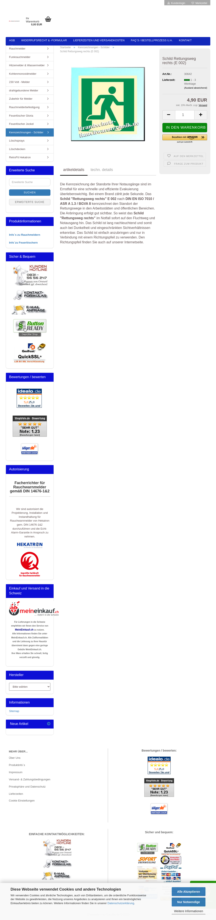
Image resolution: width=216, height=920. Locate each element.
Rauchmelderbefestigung (24, 107)
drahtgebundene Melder (23, 90)
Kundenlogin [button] (176, 3)
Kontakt (185, 40)
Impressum (15, 772)
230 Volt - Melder (19, 82)
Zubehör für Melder (20, 98)
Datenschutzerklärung (120, 903)
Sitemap (14, 711)
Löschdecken (17, 149)
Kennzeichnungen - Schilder (26, 132)
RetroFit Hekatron (20, 157)
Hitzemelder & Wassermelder (27, 65)
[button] (168, 115)
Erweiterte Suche (30, 202)
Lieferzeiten (16, 793)
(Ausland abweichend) (195, 88)
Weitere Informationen (188, 911)
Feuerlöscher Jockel (21, 123)
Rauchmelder (17, 48)
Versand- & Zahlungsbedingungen (29, 779)
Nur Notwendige (188, 902)
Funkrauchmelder (19, 57)
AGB (12, 40)
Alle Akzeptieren (188, 891)
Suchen (30, 192)
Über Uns (14, 757)
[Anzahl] (185, 115)
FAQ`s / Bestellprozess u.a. (152, 40)
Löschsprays (16, 140)
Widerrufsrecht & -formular (44, 40)
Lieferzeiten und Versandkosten (98, 40)
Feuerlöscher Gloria (21, 115)
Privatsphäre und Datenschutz (27, 786)
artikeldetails (73, 170)
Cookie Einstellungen (22, 800)
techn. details (102, 170)
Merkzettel (199, 3)
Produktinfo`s (17, 765)
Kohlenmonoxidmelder (22, 73)
